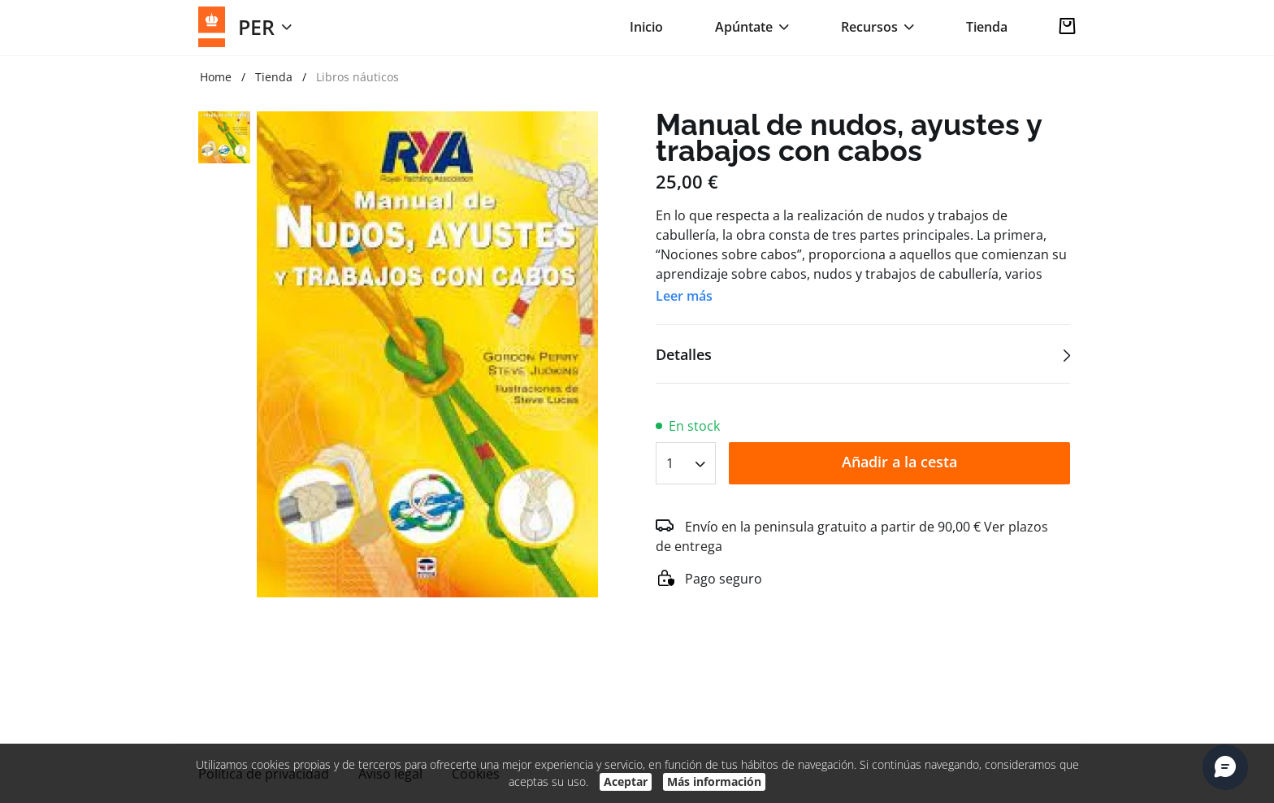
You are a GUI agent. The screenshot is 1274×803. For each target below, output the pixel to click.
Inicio (646, 27)
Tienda (987, 27)
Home (216, 77)
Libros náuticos (357, 77)
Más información (714, 781)
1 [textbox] (670, 463)
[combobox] (686, 458)
